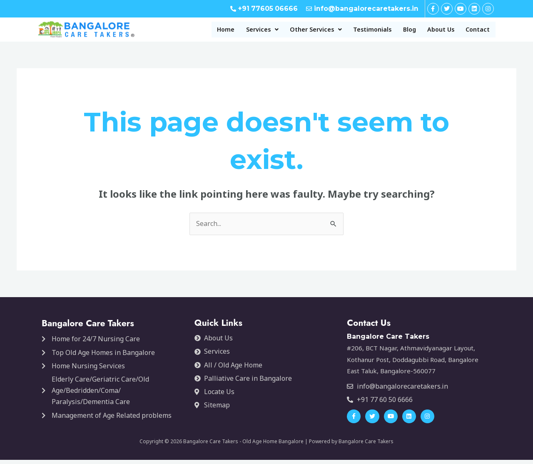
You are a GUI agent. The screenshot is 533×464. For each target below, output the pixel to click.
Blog (396, 31)
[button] (229, 31)
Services (229, 31)
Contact (475, 31)
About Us (433, 31)
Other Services (289, 31)
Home (187, 31)
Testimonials (353, 31)
